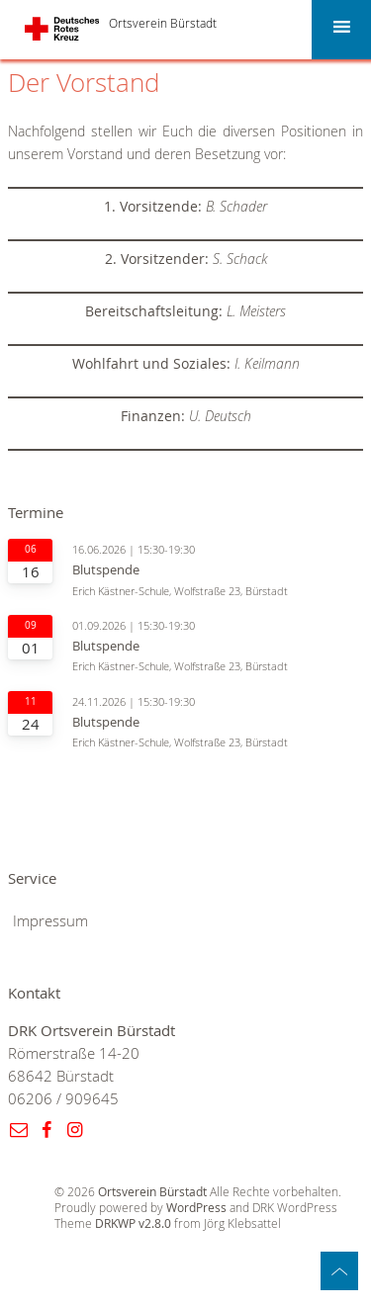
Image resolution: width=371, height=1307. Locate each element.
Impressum (50, 921)
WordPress (196, 1207)
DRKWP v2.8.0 (133, 1223)
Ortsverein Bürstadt (163, 23)
